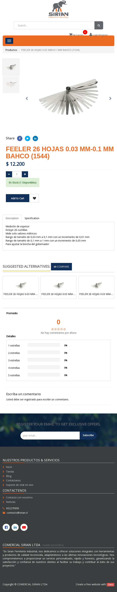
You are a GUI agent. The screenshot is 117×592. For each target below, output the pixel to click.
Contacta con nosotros (19, 497)
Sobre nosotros (53, 545)
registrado (30, 399)
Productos (11, 50)
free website (93, 584)
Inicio (9, 467)
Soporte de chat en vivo (19, 485)
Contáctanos (13, 480)
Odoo (110, 584)
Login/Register (98, 35)
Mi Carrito (76, 35)
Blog (8, 476)
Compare (61, 266)
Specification (32, 218)
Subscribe (88, 435)
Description (12, 218)
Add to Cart (17, 198)
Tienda (10, 471)
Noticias (10, 502)
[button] (28, 97)
